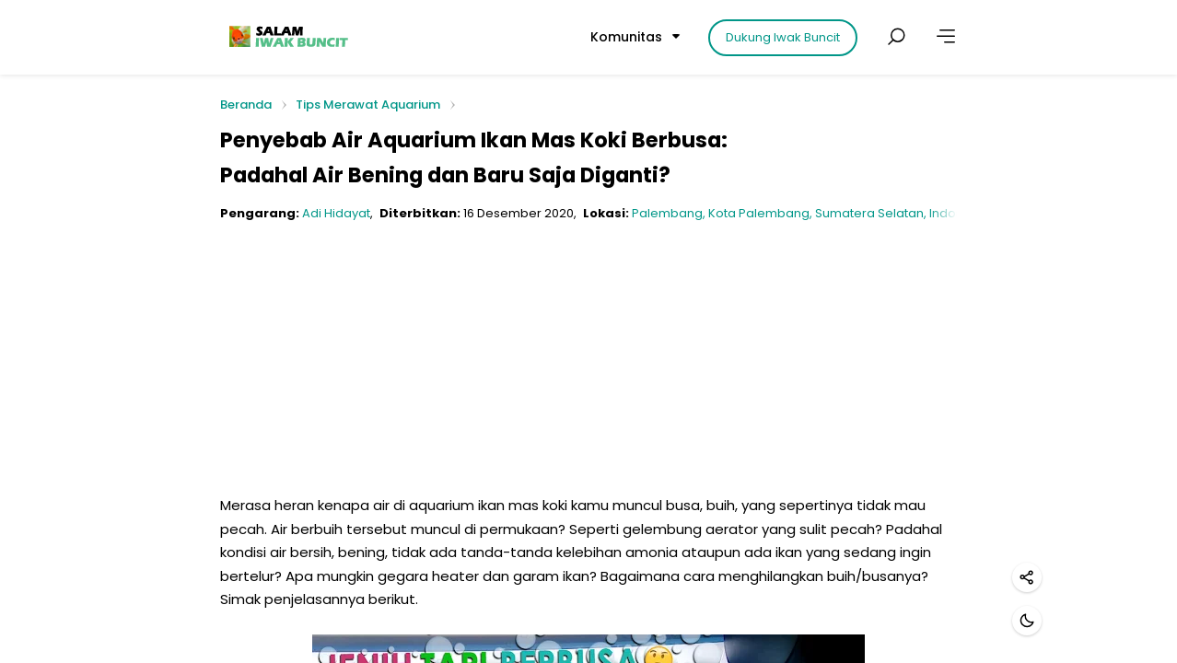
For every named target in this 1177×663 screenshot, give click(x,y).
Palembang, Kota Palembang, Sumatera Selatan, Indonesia (810, 213)
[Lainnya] (946, 37)
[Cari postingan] (896, 37)
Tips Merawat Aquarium (368, 104)
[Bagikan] (1027, 577)
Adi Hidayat (336, 213)
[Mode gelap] (1027, 620)
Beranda (246, 105)
